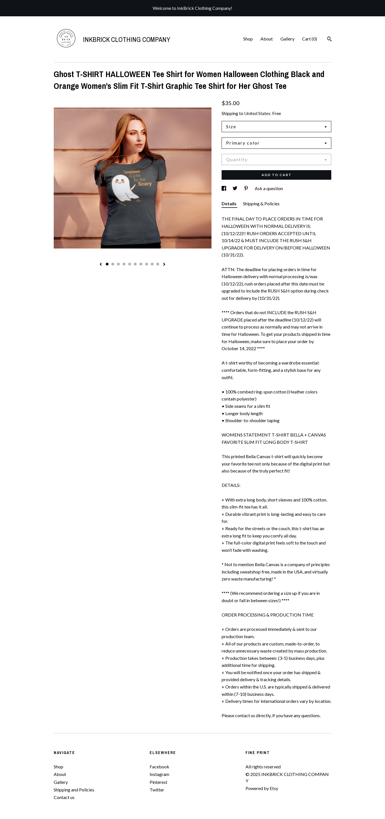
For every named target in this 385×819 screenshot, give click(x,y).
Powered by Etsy (262, 788)
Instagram (159, 774)
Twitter (157, 789)
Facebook (159, 766)
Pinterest (158, 782)
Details (229, 203)
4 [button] (124, 264)
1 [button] (107, 264)
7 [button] (140, 264)
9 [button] (152, 264)
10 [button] (157, 264)
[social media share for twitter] (235, 188)
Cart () (309, 38)
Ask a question (269, 188)
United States (257, 113)
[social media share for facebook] (224, 188)
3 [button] (118, 264)
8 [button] (146, 264)
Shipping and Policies (74, 789)
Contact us (64, 797)
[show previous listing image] (100, 265)
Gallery (287, 38)
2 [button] (112, 264)
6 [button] (135, 264)
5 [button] (129, 264)
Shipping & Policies (261, 203)
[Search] (329, 40)
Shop (248, 38)
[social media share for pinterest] (246, 188)
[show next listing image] (164, 265)
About (266, 38)
